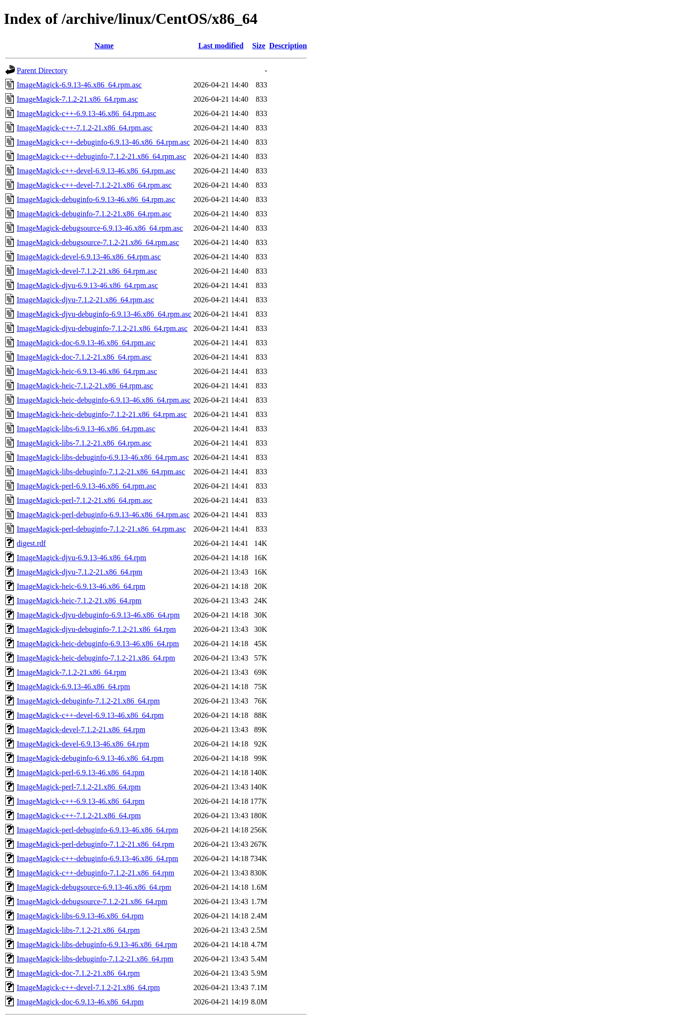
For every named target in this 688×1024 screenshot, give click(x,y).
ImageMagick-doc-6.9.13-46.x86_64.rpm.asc (86, 343)
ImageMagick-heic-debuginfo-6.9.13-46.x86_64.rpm (98, 644)
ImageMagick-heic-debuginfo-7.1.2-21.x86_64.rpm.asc (102, 414)
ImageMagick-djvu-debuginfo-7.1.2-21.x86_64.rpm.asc (102, 328)
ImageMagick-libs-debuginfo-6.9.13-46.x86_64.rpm (97, 944)
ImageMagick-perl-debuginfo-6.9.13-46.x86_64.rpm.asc (103, 515)
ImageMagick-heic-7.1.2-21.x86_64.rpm (79, 601)
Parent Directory (42, 70)
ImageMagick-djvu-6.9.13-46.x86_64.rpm (81, 558)
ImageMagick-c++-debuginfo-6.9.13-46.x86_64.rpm (97, 858)
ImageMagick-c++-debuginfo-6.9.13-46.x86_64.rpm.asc (103, 142)
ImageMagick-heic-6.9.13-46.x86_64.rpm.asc (87, 371)
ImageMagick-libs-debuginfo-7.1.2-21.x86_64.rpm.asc (101, 472)
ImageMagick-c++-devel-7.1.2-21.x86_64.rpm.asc (94, 185)
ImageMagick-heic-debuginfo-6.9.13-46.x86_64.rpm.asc (104, 400)
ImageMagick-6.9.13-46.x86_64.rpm (73, 687)
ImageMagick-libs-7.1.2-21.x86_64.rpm (78, 930)
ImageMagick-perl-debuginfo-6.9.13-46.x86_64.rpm (97, 830)
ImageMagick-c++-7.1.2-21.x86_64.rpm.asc (84, 128)
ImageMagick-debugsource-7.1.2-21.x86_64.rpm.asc (98, 242)
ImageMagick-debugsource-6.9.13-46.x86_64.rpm (94, 887)
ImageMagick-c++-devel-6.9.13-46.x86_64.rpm (90, 715)
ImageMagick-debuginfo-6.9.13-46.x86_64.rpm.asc (96, 199)
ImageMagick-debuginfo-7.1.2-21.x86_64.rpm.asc (94, 214)
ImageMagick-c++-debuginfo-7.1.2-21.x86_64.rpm (95, 873)
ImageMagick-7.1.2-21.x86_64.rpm (71, 672)
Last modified (221, 46)
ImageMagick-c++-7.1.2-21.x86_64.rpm (79, 815)
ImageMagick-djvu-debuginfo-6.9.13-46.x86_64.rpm (98, 615)
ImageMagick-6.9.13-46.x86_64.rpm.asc (79, 85)
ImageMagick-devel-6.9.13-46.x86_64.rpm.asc (89, 257)
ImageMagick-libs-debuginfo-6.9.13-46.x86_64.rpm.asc (103, 457)
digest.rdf (31, 543)
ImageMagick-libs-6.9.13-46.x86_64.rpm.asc (86, 429)
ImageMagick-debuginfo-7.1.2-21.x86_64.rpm (88, 701)
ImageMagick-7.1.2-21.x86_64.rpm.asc (77, 99)
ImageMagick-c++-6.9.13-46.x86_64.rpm (81, 801)
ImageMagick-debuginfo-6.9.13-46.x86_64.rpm (90, 758)
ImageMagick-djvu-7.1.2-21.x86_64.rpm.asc (85, 300)
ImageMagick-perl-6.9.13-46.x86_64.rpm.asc (86, 486)
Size (259, 46)
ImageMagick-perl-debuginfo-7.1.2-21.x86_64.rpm (95, 844)
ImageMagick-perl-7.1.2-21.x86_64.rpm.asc (84, 500)
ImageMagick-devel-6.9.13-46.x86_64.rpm (83, 744)
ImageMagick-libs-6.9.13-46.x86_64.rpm (80, 916)
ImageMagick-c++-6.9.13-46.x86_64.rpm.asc (86, 113)
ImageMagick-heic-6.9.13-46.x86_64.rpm (81, 586)
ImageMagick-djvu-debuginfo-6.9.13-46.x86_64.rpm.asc (104, 314)
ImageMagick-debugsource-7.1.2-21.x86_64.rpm (92, 901)
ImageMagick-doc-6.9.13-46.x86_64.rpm (80, 1002)
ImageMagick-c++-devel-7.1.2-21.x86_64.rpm (88, 987)
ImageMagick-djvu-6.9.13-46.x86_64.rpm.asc (87, 285)
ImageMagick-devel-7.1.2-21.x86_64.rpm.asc (87, 271)
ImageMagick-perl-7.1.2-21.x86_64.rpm (78, 787)
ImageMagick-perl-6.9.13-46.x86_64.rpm (80, 772)
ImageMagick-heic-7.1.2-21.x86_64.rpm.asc (85, 386)
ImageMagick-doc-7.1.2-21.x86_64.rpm (78, 973)
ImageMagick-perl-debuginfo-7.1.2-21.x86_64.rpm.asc (101, 529)
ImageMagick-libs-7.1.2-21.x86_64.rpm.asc (84, 443)
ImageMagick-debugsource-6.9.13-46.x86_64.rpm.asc (100, 228)
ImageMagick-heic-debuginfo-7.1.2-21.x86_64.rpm (96, 658)
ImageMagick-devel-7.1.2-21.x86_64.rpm (81, 729)
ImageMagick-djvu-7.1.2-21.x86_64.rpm (79, 572)
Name (104, 46)
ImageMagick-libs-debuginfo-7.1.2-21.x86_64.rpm (95, 959)
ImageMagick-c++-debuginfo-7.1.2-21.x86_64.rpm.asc (101, 156)
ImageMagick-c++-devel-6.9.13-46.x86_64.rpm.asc (96, 171)
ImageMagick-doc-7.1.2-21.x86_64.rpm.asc (84, 357)
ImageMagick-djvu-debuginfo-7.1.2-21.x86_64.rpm (96, 629)
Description (288, 46)
